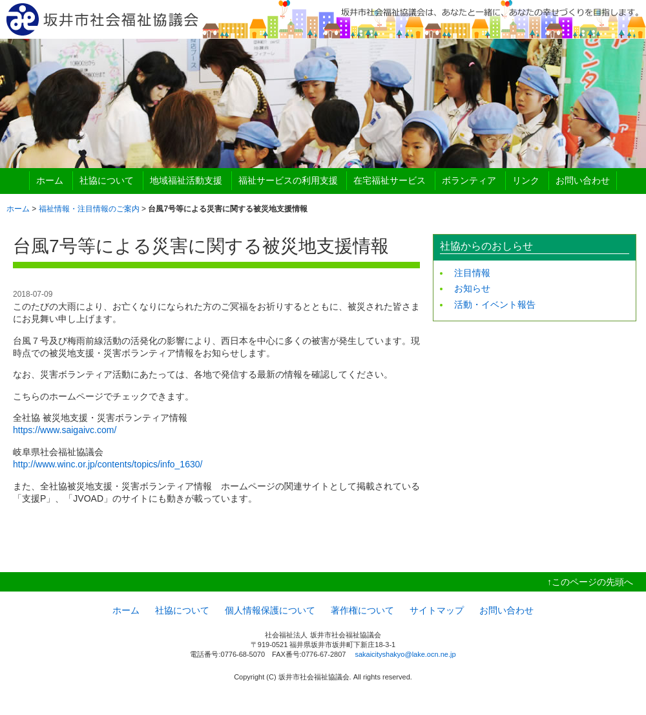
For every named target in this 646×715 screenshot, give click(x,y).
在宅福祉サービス (389, 180)
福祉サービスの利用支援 (288, 180)
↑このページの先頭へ (590, 582)
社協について (106, 180)
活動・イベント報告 (495, 304)
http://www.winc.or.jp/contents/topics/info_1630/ (107, 464)
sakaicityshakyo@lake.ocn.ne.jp (405, 654)
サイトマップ (437, 610)
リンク (525, 180)
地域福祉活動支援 (186, 180)
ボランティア (469, 180)
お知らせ (472, 288)
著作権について (362, 610)
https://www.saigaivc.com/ (64, 430)
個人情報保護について (270, 610)
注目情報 (472, 273)
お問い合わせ (583, 180)
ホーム (49, 180)
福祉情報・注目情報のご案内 (89, 208)
